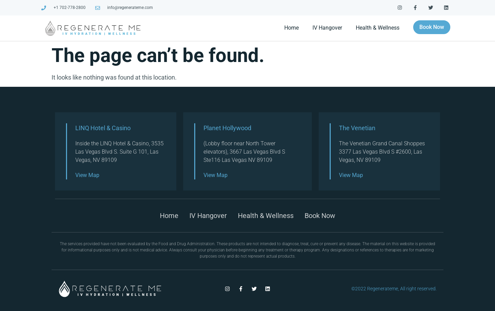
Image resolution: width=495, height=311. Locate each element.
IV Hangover (327, 27)
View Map (87, 175)
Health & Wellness (377, 27)
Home (291, 27)
